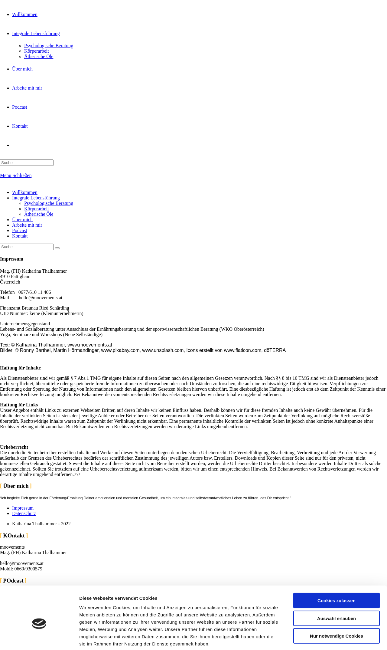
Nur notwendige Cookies (336, 605)
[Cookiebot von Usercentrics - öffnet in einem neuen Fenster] (39, 638)
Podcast (19, 230)
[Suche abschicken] (57, 248)
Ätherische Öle (38, 214)
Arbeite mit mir (27, 225)
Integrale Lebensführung (36, 197)
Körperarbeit (36, 208)
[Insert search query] (27, 247)
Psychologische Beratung (48, 203)
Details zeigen (321, 638)
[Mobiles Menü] (15, 175)
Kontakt (20, 235)
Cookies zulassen (336, 570)
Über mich (22, 219)
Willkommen (24, 192)
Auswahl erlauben (336, 588)
